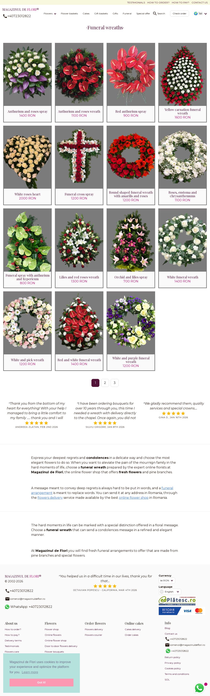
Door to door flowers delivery (61, 646)
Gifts (115, 13)
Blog (167, 628)
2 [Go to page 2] (105, 383)
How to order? (158, 2)
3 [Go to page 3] (115, 383)
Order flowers (95, 624)
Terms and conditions (177, 674)
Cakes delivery (133, 630)
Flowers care (12, 652)
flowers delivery (50, 498)
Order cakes (131, 635)
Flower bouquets (54, 652)
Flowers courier (93, 635)
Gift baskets (101, 13)
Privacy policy (173, 663)
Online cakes (134, 624)
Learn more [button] (30, 672)
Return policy (172, 658)
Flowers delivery (94, 630)
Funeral (127, 13)
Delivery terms (13, 641)
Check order (179, 13)
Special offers (143, 13)
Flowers (48, 13)
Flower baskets (69, 13)
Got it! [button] (41, 682)
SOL (167, 680)
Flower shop (52, 630)
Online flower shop (55, 641)
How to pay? (180, 2)
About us (11, 624)
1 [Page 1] (95, 383)
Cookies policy (173, 669)
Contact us (200, 2)
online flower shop (134, 498)
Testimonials (136, 2)
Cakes (86, 13)
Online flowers (53, 635)
